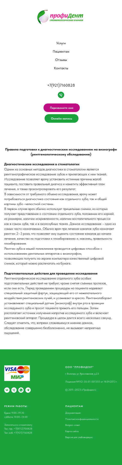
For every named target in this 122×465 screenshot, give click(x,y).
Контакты (61, 68)
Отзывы (61, 60)
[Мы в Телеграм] (28, 390)
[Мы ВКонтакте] (7, 390)
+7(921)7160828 (61, 85)
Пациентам (61, 51)
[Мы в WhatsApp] (21, 390)
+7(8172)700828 (23, 428)
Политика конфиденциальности (82, 419)
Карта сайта (71, 431)
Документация (72, 412)
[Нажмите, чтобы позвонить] (61, 95)
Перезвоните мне (61, 107)
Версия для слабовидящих (79, 437)
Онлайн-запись (61, 118)
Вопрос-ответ (72, 425)
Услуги (61, 43)
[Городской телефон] (14, 390)
